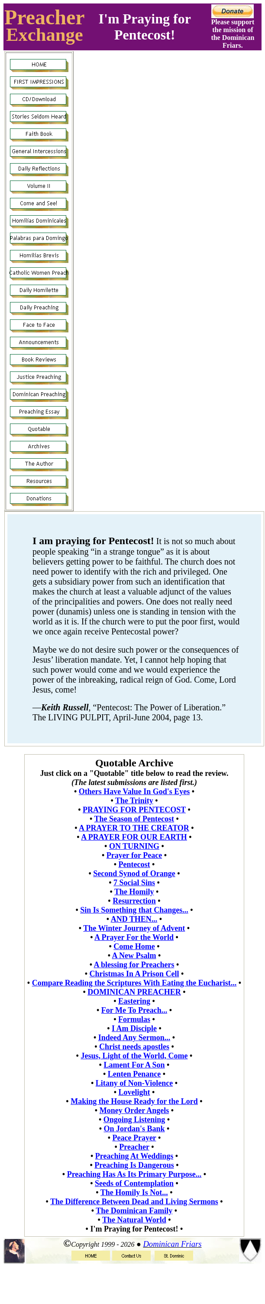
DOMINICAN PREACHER (134, 992)
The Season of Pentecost (134, 819)
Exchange (44, 34)
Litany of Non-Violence (134, 1083)
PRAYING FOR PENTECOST (134, 809)
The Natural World (134, 1219)
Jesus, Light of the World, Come (134, 1055)
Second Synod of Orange (134, 873)
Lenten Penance (134, 1074)
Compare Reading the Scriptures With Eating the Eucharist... (134, 983)
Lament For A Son (134, 1065)
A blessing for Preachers (134, 964)
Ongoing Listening (134, 1119)
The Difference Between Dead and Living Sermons (134, 1201)
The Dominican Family (134, 1210)
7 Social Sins (134, 882)
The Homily (134, 891)
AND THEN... (134, 919)
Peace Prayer (134, 1137)
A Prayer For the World (134, 937)
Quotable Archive (134, 763)
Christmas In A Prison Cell (134, 973)
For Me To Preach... (134, 1010)
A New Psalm (134, 955)
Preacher (44, 17)
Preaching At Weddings (134, 1156)
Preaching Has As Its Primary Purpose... (134, 1174)
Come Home (134, 946)
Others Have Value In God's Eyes (134, 791)
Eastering (134, 1001)
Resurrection (134, 901)
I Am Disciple (134, 1028)
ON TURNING (134, 846)
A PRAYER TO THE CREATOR (134, 828)
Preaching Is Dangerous (134, 1165)
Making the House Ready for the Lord (134, 1101)
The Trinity (134, 800)
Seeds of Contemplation (134, 1183)
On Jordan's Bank (134, 1128)
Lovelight (134, 1092)
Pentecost (134, 864)
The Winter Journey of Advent (134, 928)
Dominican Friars (172, 1243)
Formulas (134, 1019)
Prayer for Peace (134, 855)
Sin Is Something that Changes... (134, 910)
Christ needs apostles (134, 1046)
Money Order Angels (134, 1110)
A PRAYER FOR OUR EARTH (134, 837)
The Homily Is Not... (134, 1192)
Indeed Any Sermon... (134, 1037)
